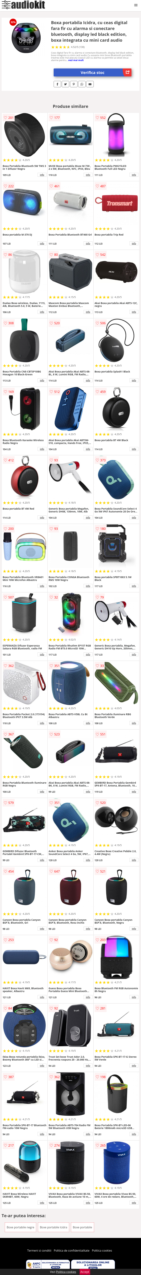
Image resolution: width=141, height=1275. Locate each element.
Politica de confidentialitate (71, 1250)
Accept (84, 1272)
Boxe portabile (82, 1227)
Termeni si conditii (39, 1250)
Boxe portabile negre (20, 1227)
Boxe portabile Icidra (53, 1227)
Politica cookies (102, 1250)
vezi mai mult (76, 60)
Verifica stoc (106, 72)
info (42, 174)
